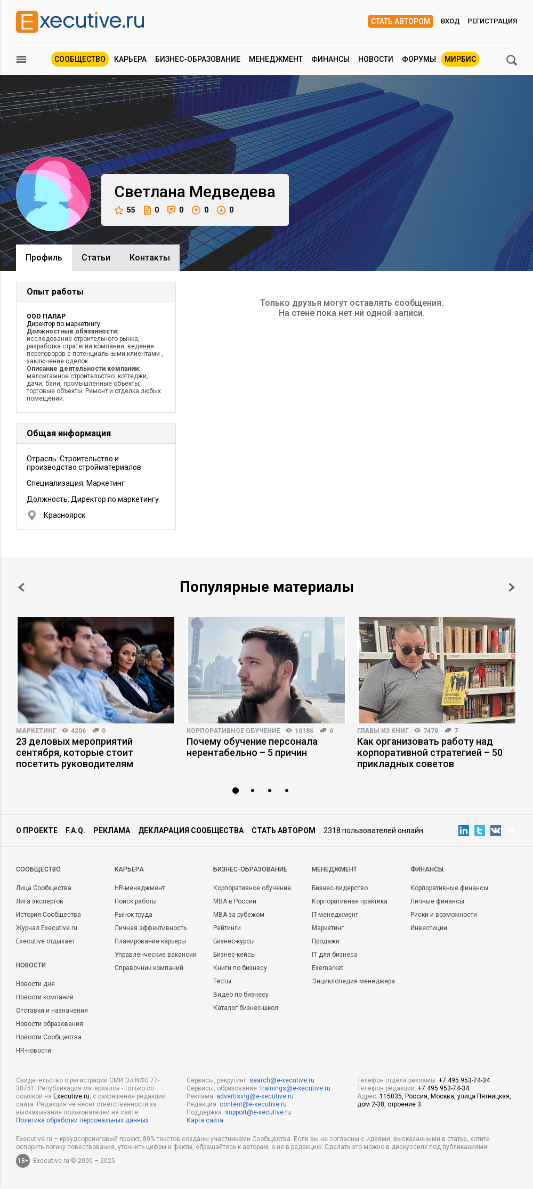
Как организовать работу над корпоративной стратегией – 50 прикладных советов (430, 752)
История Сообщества (48, 914)
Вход (450, 21)
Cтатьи (96, 258)
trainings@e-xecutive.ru (295, 1088)
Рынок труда (133, 914)
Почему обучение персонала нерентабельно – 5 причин (252, 747)
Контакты (150, 258)
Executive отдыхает (45, 941)
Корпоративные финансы (449, 888)
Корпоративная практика (349, 901)
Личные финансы (437, 901)
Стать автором (400, 21)
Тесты (222, 981)
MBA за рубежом (238, 914)
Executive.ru (71, 1096)
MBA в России (234, 901)
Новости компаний (45, 997)
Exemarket (327, 968)
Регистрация (492, 21)
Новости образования (49, 1024)
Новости (375, 59)
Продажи (326, 941)
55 (125, 210)
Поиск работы (136, 901)
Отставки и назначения (52, 1010)
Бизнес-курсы (234, 941)
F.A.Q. (75, 830)
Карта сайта (205, 1120)
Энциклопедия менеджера (353, 981)
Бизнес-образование (197, 59)
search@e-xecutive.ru (281, 1080)
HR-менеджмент (140, 888)
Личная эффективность (151, 928)
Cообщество (38, 869)
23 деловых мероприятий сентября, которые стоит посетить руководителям (74, 752)
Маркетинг (36, 731)
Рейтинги (227, 928)
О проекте (37, 830)
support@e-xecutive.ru (258, 1112)
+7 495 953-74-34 (464, 1080)
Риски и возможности (443, 914)
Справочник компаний (149, 968)
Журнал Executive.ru (46, 928)
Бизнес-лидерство (340, 888)
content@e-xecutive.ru (253, 1104)
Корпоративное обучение (233, 731)
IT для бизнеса (335, 954)
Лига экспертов (39, 901)
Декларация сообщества (191, 830)
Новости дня (35, 984)
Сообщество (80, 59)
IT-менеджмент (335, 914)
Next (511, 587)
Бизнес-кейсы (234, 954)
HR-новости (33, 1050)
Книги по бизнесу (240, 968)
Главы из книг (383, 731)
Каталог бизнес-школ (245, 1008)
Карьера (130, 59)
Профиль (44, 258)
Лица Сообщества (43, 888)
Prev (21, 587)
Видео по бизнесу (241, 994)
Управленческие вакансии (156, 954)
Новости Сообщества (49, 1037)
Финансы (330, 59)
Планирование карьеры (150, 941)
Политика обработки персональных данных (82, 1120)
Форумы (419, 59)
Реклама (111, 830)
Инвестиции (428, 928)
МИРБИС (460, 59)
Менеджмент (276, 59)
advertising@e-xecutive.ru (255, 1096)
